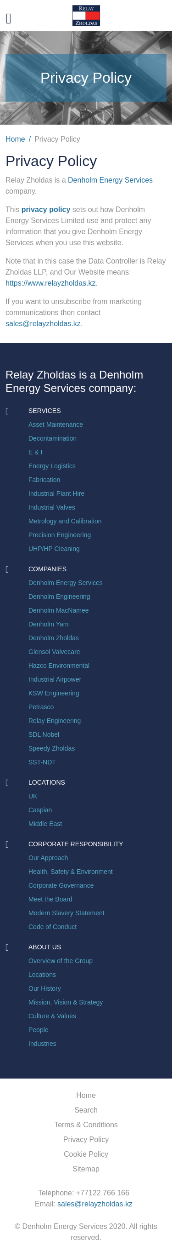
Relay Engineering (54, 720)
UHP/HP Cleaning (54, 548)
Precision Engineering (59, 535)
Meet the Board (50, 899)
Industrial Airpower (54, 679)
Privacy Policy (86, 1139)
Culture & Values (52, 1016)
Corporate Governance (61, 885)
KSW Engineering (53, 693)
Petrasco (41, 707)
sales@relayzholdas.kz (43, 323)
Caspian (40, 810)
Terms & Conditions (86, 1125)
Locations (42, 974)
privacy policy (47, 209)
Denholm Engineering (59, 596)
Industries (42, 1043)
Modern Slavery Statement (66, 913)
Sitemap (86, 1169)
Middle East (45, 823)
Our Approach (48, 857)
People (38, 1029)
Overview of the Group (60, 960)
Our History (44, 988)
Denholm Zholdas (53, 638)
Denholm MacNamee (58, 610)
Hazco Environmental (58, 665)
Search (86, 1110)
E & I (35, 452)
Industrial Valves (51, 507)
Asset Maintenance (55, 424)
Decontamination (52, 438)
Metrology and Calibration (65, 521)
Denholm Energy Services (110, 180)
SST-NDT (42, 762)
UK (32, 796)
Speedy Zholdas (51, 748)
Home (15, 139)
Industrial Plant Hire (56, 493)
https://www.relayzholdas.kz (51, 283)
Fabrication (44, 479)
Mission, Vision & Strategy (65, 1002)
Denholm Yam (48, 624)
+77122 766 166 (102, 1193)
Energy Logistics (52, 466)
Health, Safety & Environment (70, 871)
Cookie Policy (86, 1154)
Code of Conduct (52, 926)
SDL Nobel (43, 734)
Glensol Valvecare (54, 651)
